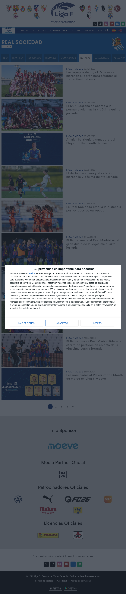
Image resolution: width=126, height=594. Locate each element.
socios (32, 273)
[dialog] (63, 297)
